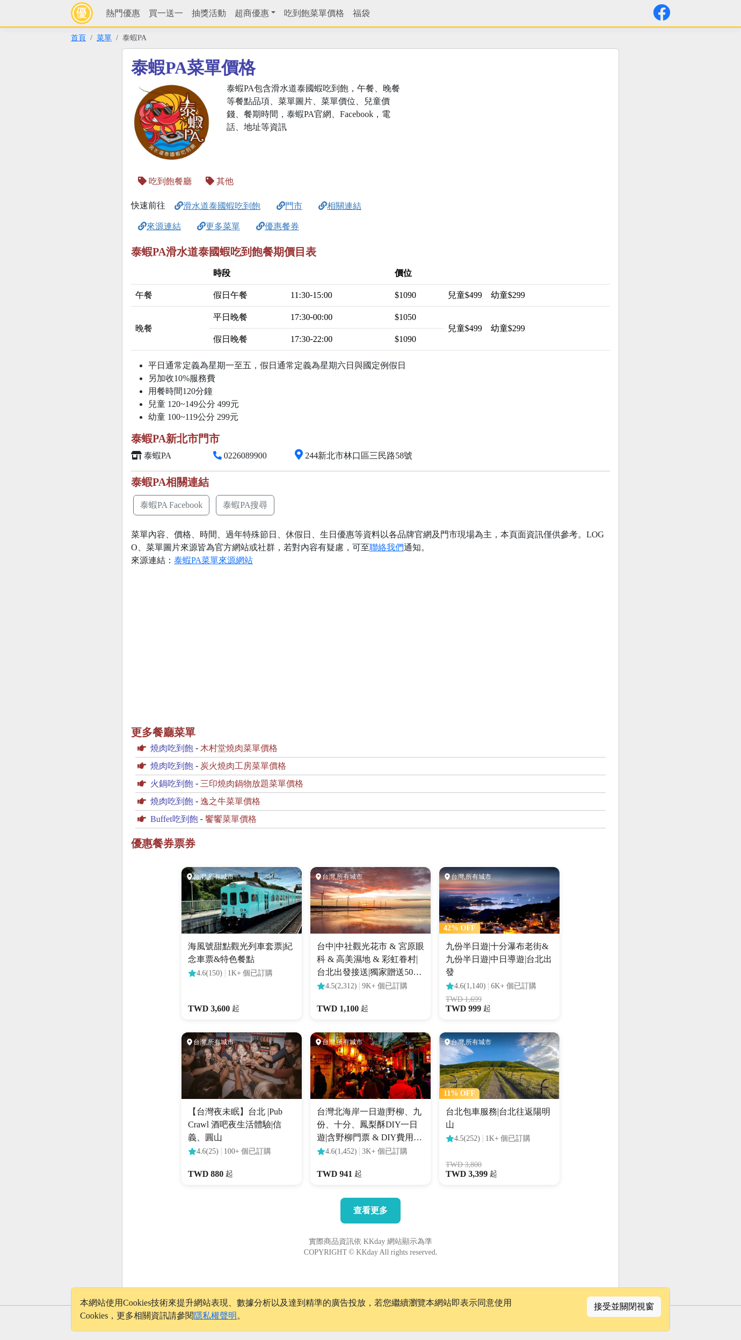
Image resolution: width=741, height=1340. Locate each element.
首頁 (78, 37)
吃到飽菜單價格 (314, 13)
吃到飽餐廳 (165, 181)
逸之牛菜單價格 (230, 801)
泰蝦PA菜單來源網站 (213, 560)
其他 (220, 181)
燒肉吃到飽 (171, 748)
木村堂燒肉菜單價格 (239, 748)
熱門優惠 (123, 13)
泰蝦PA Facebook (171, 504)
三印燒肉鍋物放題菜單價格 (251, 783)
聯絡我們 (386, 547)
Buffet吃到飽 (174, 819)
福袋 (361, 13)
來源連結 (159, 226)
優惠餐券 (277, 226)
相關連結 (339, 205)
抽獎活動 (209, 13)
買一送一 (166, 13)
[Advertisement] (508, 157)
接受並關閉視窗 (624, 1306)
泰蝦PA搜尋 (245, 504)
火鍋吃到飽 (171, 783)
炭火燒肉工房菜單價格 (243, 765)
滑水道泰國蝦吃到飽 (217, 205)
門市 (289, 205)
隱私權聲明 (215, 1315)
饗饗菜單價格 (231, 819)
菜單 (104, 37)
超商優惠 (252, 13)
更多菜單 (218, 226)
